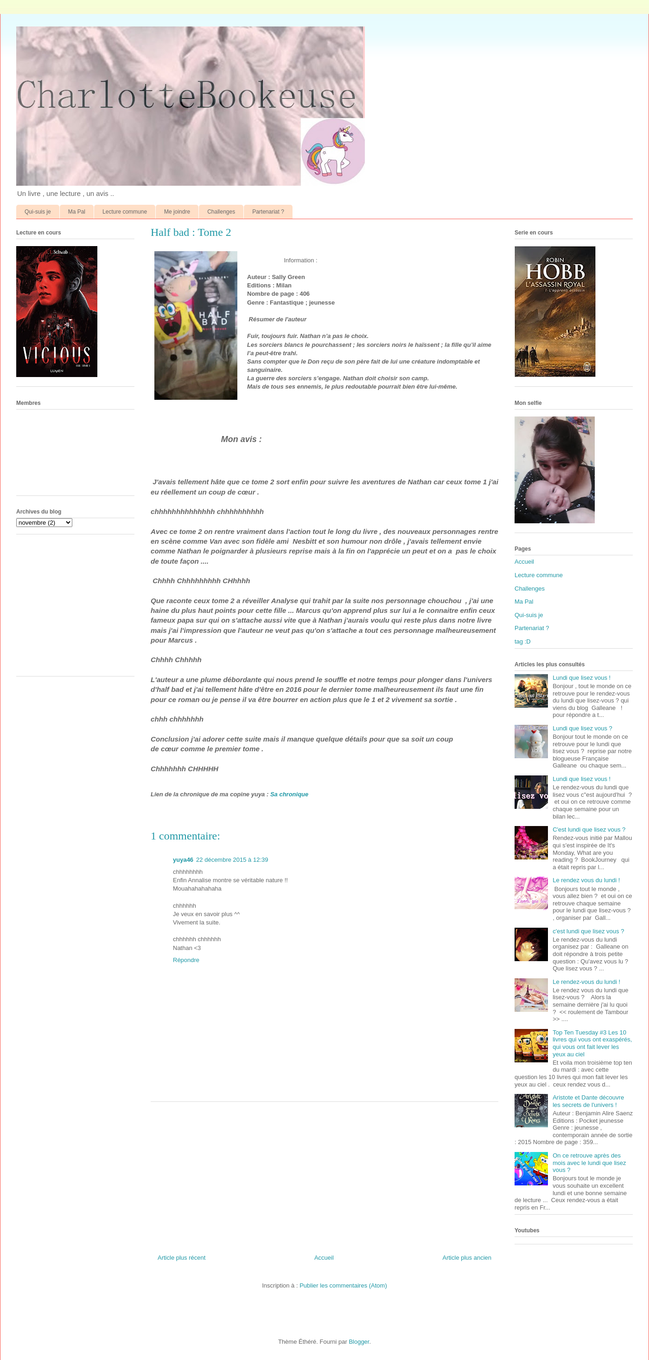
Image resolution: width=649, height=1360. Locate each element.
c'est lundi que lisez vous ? (588, 931)
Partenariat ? (268, 211)
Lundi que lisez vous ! (582, 677)
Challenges (221, 211)
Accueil (324, 1257)
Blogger (359, 1341)
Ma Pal (76, 211)
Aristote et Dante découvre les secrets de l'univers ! (588, 1101)
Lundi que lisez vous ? (582, 728)
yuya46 (183, 859)
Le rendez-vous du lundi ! (586, 981)
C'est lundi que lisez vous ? (589, 829)
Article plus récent (181, 1257)
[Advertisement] (324, 1174)
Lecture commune (124, 211)
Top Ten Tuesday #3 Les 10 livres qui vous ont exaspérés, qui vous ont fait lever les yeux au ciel (592, 1043)
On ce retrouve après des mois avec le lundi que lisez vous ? (589, 1162)
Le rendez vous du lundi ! (586, 880)
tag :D (523, 641)
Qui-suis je (38, 211)
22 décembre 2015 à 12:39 (232, 859)
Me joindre (177, 211)
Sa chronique (289, 794)
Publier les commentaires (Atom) (343, 1285)
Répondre (186, 960)
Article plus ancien (467, 1257)
